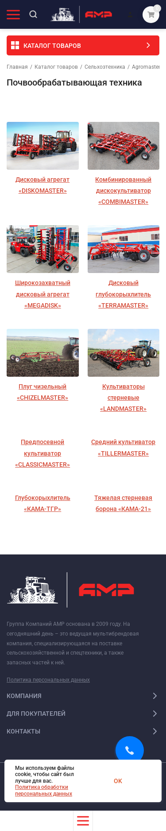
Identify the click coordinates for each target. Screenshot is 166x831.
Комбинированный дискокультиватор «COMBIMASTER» (123, 190)
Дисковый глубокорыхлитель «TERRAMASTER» (123, 293)
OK (118, 780)
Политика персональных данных (48, 680)
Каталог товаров (56, 67)
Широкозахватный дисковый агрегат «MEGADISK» (42, 293)
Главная (17, 67)
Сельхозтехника (105, 67)
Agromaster (146, 67)
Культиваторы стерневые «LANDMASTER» (123, 397)
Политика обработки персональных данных (43, 790)
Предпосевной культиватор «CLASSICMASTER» (42, 453)
